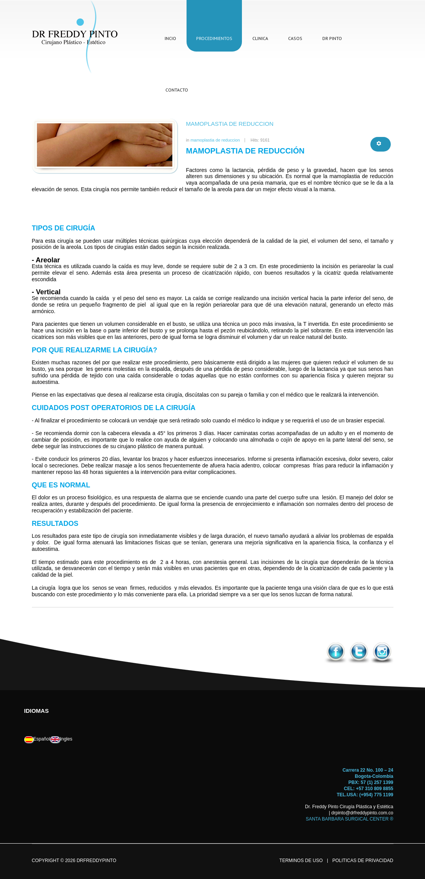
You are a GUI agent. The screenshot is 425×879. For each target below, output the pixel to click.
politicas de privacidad (362, 861)
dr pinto (332, 38)
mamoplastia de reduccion (230, 123)
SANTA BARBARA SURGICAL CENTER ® (349, 819)
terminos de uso (301, 861)
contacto (176, 90)
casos (295, 38)
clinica (260, 38)
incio (170, 38)
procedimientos (214, 38)
